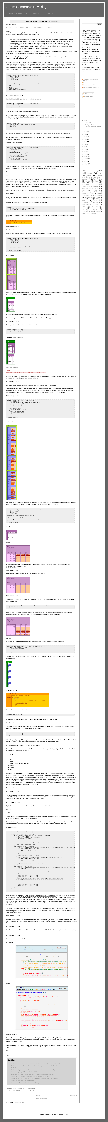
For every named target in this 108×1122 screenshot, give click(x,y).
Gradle (83, 213)
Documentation (97, 195)
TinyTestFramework (94, 208)
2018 (85, 149)
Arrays (83, 199)
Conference (85, 192)
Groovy (90, 210)
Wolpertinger (93, 213)
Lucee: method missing (22, 1081)
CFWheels (85, 201)
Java (89, 199)
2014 (85, 159)
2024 (85, 134)
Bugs (89, 175)
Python (83, 210)
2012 (85, 164)
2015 (85, 156)
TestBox (84, 193)
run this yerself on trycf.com (14, 95)
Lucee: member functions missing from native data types (30, 1076)
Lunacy (92, 211)
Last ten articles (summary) (91, 87)
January (87, 123)
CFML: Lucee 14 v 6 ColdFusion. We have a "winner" (29, 28)
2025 (85, 131)
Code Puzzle (86, 188)
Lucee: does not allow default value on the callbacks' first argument (34, 1078)
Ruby (97, 197)
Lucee (28, 1091)
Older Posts (73, 1095)
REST (97, 204)
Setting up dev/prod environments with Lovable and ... (93, 126)
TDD (83, 183)
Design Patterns (86, 204)
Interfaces (95, 202)
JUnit (88, 213)
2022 (85, 139)
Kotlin (96, 192)
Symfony (96, 188)
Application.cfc (89, 197)
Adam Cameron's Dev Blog (26, 7)
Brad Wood (14, 1091)
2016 (85, 154)
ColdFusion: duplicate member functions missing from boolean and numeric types (33, 1070)
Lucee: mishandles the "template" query (25, 1072)
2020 (85, 144)
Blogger (66, 1114)
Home (38, 1095)
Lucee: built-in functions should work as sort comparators (27, 1083)
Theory (84, 190)
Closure (95, 190)
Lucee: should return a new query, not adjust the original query (33, 1074)
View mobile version (41, 1098)
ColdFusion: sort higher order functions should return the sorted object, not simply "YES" (35, 1064)
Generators (85, 211)
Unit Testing (97, 179)
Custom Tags (86, 206)
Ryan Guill (32, 1091)
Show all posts (53, 21)
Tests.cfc (51, 806)
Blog (96, 181)
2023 (85, 136)
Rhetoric (94, 183)
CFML (18, 1091)
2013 (85, 161)
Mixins (98, 211)
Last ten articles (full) (89, 85)
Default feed (86, 83)
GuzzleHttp (85, 202)
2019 (85, 146)
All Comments (87, 96)
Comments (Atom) (19, 1102)
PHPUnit (96, 199)
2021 (85, 141)
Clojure (97, 210)
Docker (92, 193)
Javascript (95, 186)
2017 (85, 151)
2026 (85, 120)
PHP (100, 173)
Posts (85, 93)
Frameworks (85, 184)
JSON (95, 201)
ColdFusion (23, 1091)
